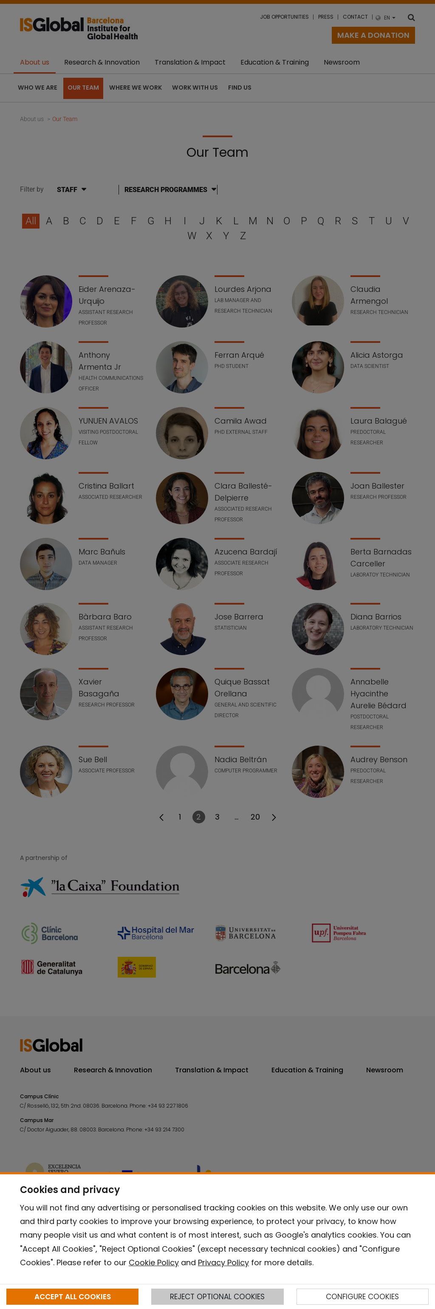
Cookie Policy (154, 1262)
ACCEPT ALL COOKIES (72, 1297)
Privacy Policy (223, 1262)
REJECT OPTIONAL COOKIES (217, 1297)
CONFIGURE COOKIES (362, 1297)
